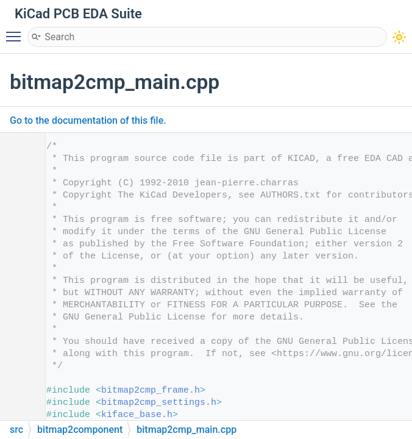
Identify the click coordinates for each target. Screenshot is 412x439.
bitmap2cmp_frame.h (150, 390)
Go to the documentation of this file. (88, 120)
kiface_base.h (136, 415)
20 (18, 378)
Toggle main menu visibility (16, 31)
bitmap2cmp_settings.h (158, 403)
